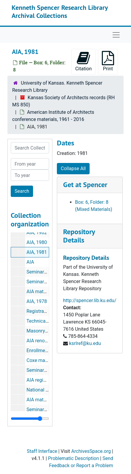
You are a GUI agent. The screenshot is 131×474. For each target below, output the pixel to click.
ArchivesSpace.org (91, 451)
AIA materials (40, 291)
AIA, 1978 (36, 301)
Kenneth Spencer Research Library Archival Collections (60, 11)
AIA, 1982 (36, 232)
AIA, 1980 (36, 242)
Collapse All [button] (73, 168)
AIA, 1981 (36, 252)
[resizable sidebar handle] (30, 418)
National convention (47, 390)
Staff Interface (42, 451)
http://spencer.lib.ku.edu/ (89, 300)
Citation (83, 61)
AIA (30, 262)
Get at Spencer (85, 184)
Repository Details (79, 236)
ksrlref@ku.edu (85, 343)
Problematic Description (73, 458)
